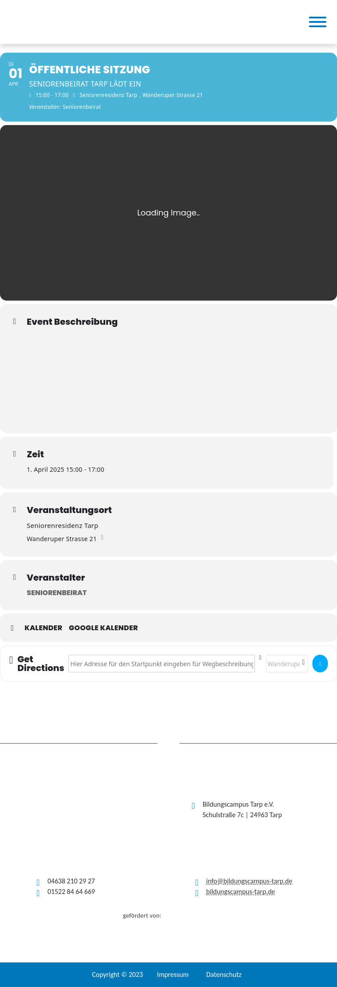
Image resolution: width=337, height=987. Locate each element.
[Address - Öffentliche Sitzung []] (161, 663)
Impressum (173, 974)
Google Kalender (103, 628)
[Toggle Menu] (317, 22)
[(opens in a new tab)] (109, 22)
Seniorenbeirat (57, 593)
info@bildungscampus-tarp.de (249, 881)
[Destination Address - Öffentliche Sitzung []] (287, 663)
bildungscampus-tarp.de (240, 891)
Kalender (43, 628)
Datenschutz (223, 974)
